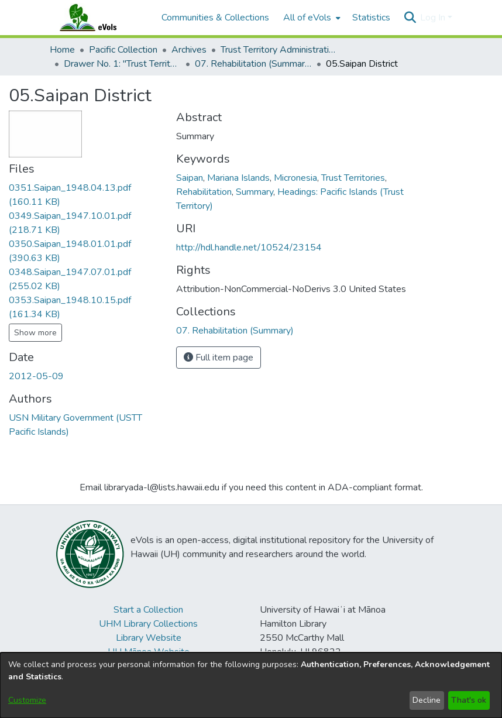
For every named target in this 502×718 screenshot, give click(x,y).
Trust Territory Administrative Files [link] (279, 49)
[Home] (99, 17)
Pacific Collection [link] (123, 49)
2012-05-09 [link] (36, 376)
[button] (410, 18)
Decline (426, 700)
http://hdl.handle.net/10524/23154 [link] (249, 247)
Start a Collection (148, 609)
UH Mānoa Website (149, 651)
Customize (27, 700)
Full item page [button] (218, 357)
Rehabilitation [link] (204, 191)
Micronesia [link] (295, 177)
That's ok (468, 700)
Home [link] (62, 49)
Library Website (148, 637)
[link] (235, 330)
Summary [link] (254, 191)
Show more (35, 332)
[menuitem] (311, 17)
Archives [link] (189, 49)
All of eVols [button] (307, 17)
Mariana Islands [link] (238, 177)
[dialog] (251, 685)
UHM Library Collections (148, 623)
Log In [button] (434, 17)
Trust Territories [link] (353, 177)
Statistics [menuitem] (371, 17)
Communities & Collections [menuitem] (215, 17)
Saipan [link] (189, 177)
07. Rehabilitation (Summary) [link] (253, 63)
